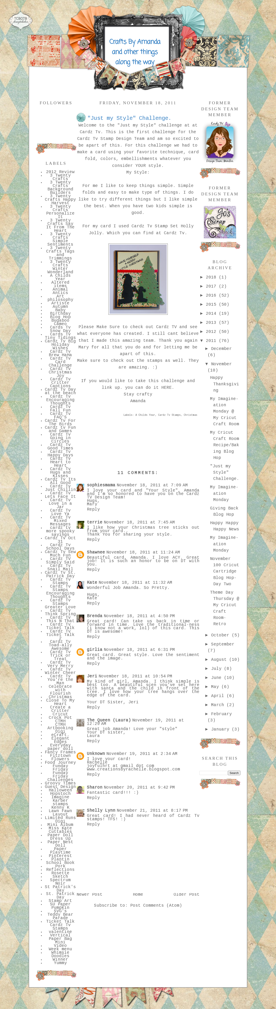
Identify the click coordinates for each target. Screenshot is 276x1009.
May (216, 687)
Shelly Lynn (101, 811)
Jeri (92, 676)
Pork (60, 866)
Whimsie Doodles (60, 954)
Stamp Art (60, 901)
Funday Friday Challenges (60, 777)
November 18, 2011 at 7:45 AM (139, 522)
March (219, 705)
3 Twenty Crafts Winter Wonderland (60, 267)
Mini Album (60, 825)
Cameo (60, 324)
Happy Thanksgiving (224, 384)
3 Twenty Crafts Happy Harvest (60, 200)
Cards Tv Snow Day (60, 329)
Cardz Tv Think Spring (60, 612)
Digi (60, 732)
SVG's (60, 911)
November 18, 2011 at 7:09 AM (152, 485)
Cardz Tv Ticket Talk (60, 626)
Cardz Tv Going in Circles (60, 438)
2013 (212, 323)
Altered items (60, 284)
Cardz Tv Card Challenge (60, 362)
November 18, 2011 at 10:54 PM (135, 676)
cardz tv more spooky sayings (60, 531)
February (221, 714)
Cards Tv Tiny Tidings (60, 336)
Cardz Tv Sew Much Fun (60, 553)
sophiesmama (101, 485)
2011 (212, 341)
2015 (212, 305)
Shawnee (96, 552)
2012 (212, 332)
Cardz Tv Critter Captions (60, 383)
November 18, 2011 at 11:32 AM (135, 583)
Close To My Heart (60, 702)
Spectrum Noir (60, 882)
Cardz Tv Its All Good (60, 481)
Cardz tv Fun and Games (60, 429)
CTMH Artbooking (60, 726)
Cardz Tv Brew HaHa (60, 353)
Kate (92, 583)
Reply (93, 509)
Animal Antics (60, 291)
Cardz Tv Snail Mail (60, 567)
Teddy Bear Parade (60, 916)
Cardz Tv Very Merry (60, 664)
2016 (212, 295)
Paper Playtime (60, 851)
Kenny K (60, 808)
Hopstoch (60, 794)
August (220, 660)
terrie (94, 522)
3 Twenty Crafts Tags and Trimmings (60, 253)
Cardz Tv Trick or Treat (60, 656)
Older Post (186, 895)
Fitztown (60, 756)
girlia (94, 650)
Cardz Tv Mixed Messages (60, 521)
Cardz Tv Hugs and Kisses (60, 473)
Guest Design (60, 787)
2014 (212, 314)
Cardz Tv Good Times (60, 446)
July (217, 669)
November (221, 364)
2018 (212, 277)
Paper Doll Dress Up (60, 837)
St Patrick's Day (60, 889)
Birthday (60, 314)
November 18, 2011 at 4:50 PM (139, 616)
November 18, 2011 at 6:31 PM (139, 650)
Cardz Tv (90, 132)
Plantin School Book (60, 861)
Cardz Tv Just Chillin (60, 488)
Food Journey (60, 763)
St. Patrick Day (60, 895)
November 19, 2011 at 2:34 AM (141, 754)
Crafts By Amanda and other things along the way (134, 52)
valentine (60, 932)
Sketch (60, 877)
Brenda (94, 616)
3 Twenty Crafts (60, 177)
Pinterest (60, 856)
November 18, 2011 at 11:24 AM (143, 552)
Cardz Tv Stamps (60, 581)
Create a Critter (60, 709)
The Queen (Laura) (109, 720)
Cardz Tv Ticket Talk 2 (60, 635)
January (221, 729)
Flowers (60, 759)
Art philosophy (60, 298)
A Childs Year (60, 277)
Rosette (60, 873)
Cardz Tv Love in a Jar (60, 504)
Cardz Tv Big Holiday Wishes (60, 345)
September (222, 644)
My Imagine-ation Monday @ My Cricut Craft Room (224, 411)
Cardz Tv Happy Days (60, 453)
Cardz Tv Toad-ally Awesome (60, 645)
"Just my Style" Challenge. (224, 473)
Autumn (60, 307)
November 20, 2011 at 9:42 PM (139, 787)
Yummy (60, 963)
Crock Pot (60, 718)
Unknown (96, 754)
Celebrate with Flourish (60, 690)
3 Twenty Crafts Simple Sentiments (60, 240)
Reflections (60, 870)
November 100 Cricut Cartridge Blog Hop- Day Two (224, 571)
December (221, 349)
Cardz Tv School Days (60, 547)
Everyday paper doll (60, 747)
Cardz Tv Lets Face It (60, 495)
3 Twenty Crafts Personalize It (60, 212)
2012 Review (60, 172)
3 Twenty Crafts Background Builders (60, 188)
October (221, 635)
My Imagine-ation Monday (224, 494)
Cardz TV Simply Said (60, 560)
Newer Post (89, 895)
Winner (60, 960)
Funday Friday (60, 768)
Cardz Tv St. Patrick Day (60, 574)
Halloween (60, 790)
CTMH (60, 721)
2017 (212, 286)
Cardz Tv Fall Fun (60, 408)
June (217, 678)
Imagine (60, 797)
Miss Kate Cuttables (60, 830)
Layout (60, 814)
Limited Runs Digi (60, 819)
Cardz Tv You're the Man (60, 680)
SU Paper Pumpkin (60, 906)
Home (138, 895)
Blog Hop (60, 317)
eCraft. (60, 735)
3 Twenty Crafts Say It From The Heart (60, 226)
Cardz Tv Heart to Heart (60, 462)
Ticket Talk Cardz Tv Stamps (60, 925)
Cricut (60, 714)
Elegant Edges (60, 740)
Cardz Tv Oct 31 (60, 540)
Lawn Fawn (60, 811)
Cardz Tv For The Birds (60, 422)
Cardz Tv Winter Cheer (60, 671)
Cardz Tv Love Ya (60, 512)
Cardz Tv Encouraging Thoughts (60, 400)
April (219, 696)
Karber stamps (60, 802)
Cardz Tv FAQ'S (60, 415)
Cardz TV (165, 327)
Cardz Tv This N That (60, 619)
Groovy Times (60, 783)
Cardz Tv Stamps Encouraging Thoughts (60, 592)
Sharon (94, 787)
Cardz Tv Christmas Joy (60, 372)
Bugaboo (60, 321)
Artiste (60, 303)
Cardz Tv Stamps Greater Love (60, 604)
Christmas (60, 697)
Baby (60, 310)
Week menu (60, 949)
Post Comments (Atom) (156, 906)
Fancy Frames (60, 752)
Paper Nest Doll (60, 844)
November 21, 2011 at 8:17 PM (152, 811)
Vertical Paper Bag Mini (60, 939)
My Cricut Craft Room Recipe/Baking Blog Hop (224, 445)
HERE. (167, 388)
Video (60, 946)
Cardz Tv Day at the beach (60, 391)
